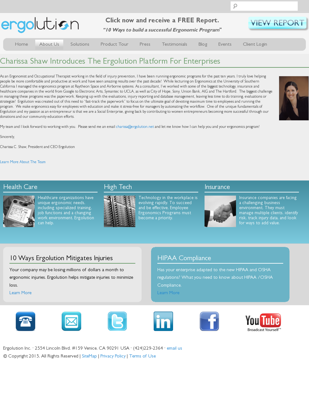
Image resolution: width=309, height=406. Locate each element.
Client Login (255, 44)
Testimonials (174, 44)
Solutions (79, 44)
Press (145, 44)
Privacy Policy (113, 356)
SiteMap (89, 356)
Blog (203, 44)
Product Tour (114, 44)
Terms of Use (142, 356)
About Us (49, 44)
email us (174, 348)
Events (225, 44)
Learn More (20, 293)
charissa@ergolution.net (135, 127)
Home (21, 44)
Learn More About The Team (23, 162)
